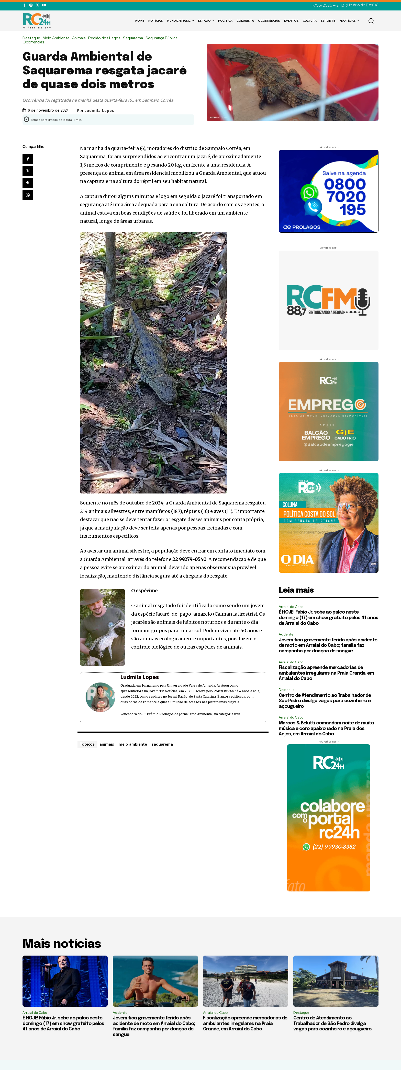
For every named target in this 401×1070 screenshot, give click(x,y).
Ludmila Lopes (99, 110)
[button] (371, 20)
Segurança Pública (163, 38)
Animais (80, 38)
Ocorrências (35, 42)
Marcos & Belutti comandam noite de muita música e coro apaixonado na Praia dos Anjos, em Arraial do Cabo (326, 728)
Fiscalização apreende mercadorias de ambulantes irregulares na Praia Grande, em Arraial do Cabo (326, 673)
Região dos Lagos (105, 38)
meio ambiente (133, 744)
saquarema (162, 744)
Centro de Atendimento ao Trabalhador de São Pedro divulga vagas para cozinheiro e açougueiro (325, 701)
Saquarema (134, 38)
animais (106, 744)
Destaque (33, 38)
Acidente (286, 634)
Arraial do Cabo (291, 607)
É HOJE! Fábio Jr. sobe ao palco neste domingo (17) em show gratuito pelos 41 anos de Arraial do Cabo (328, 618)
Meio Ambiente (57, 38)
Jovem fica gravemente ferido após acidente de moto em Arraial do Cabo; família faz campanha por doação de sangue (328, 645)
